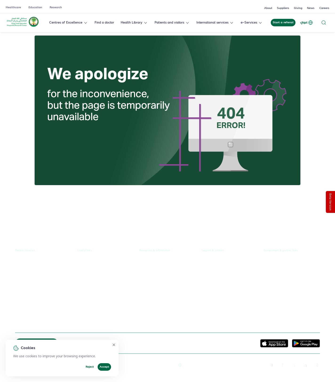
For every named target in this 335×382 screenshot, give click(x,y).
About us (146, 260)
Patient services (25, 251)
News (311, 8)
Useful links (84, 251)
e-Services (252, 22)
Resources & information (154, 251)
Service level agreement (95, 304)
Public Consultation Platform (285, 269)
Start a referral (283, 22)
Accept (104, 367)
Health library (25, 287)
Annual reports (150, 278)
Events (144, 296)
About (268, 8)
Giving (298, 8)
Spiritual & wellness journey (36, 322)
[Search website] (323, 22)
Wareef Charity (275, 308)
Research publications (155, 287)
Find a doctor (104, 22)
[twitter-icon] (293, 365)
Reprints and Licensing (138, 365)
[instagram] (316, 365)
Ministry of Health (277, 278)
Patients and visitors (172, 22)
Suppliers (283, 8)
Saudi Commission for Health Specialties (285, 297)
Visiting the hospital (29, 296)
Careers (324, 8)
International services (215, 22)
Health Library (134, 22)
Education (35, 7)
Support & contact (212, 251)
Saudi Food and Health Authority (288, 287)
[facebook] (282, 365)
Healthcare (13, 7)
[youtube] (271, 365)
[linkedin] (305, 365)
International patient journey (36, 313)
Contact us (209, 260)
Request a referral (28, 260)
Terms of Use (164, 365)
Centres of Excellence (68, 22)
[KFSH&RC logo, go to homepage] (23, 26)
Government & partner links (280, 251)
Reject (90, 367)
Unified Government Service (284, 260)
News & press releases (156, 269)
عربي (306, 22)
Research (56, 7)
